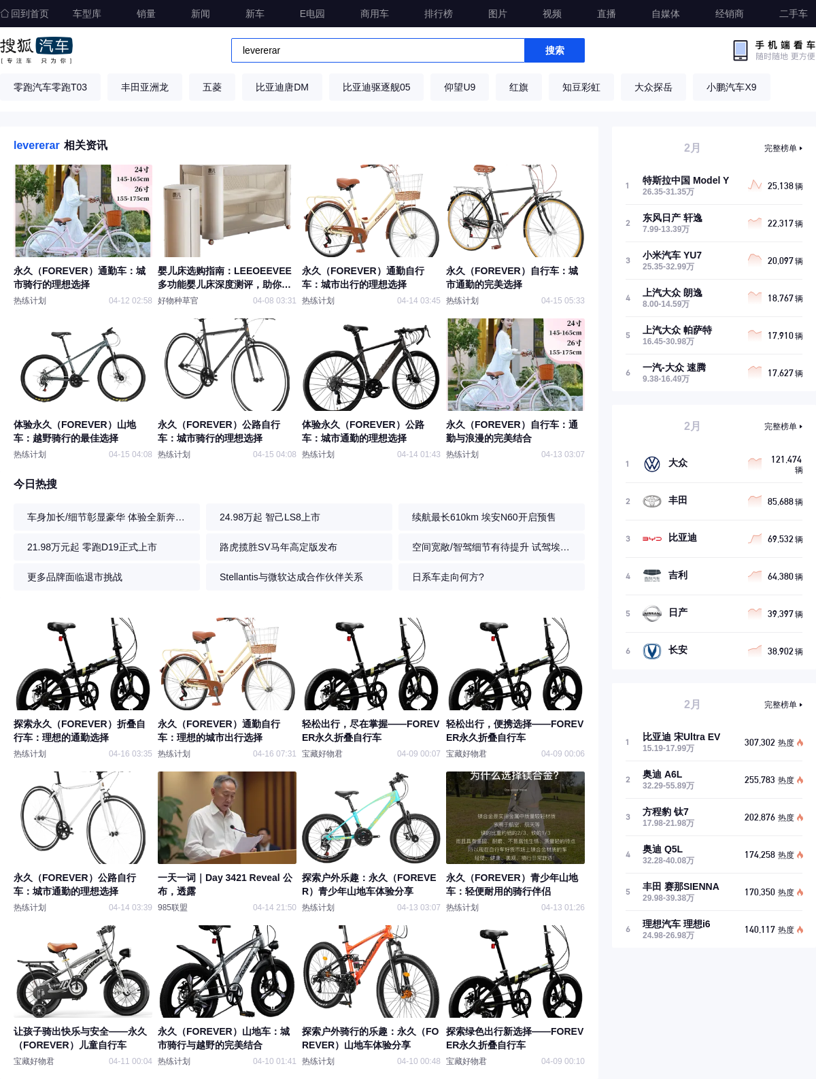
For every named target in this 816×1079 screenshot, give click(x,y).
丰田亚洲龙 (145, 87)
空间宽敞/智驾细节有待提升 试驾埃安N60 (495, 547)
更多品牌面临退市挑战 (74, 576)
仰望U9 (459, 87)
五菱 (212, 87)
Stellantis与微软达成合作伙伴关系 (291, 576)
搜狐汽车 (36, 50)
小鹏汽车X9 (731, 87)
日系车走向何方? (448, 576)
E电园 (312, 13)
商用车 (374, 13)
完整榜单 (780, 148)
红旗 (518, 87)
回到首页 (24, 13)
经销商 (729, 13)
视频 (552, 13)
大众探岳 (653, 87)
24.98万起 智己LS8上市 (270, 517)
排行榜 (438, 13)
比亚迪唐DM (282, 87)
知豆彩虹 (581, 87)
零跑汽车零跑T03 (50, 87)
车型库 (87, 13)
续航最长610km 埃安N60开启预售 (484, 517)
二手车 (793, 13)
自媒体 (665, 13)
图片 (497, 13)
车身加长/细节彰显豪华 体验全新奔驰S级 (110, 517)
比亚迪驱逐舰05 (377, 87)
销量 (146, 13)
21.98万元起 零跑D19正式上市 (92, 547)
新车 (255, 13)
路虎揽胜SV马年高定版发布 (278, 547)
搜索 (554, 50)
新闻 (200, 13)
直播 (606, 13)
